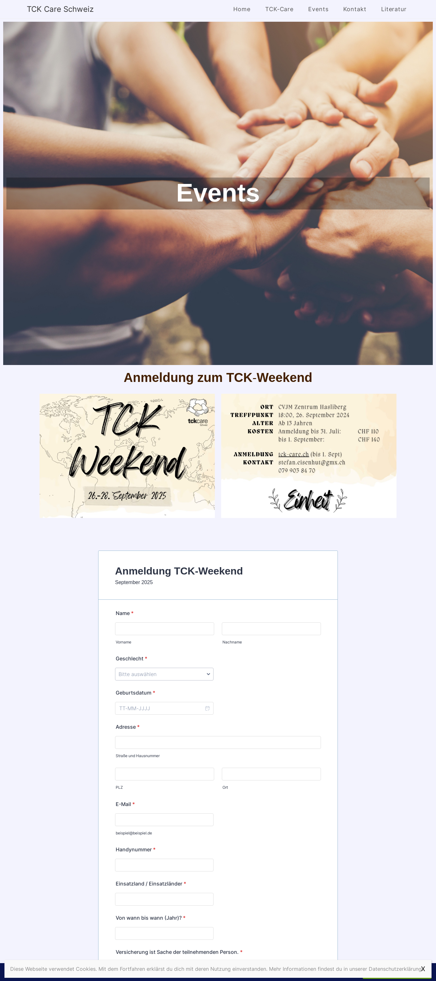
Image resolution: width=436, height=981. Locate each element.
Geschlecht (131, 658)
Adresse (128, 727)
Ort (225, 787)
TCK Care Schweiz (60, 9)
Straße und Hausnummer (138, 755)
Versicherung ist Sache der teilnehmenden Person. (179, 952)
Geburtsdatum (135, 692)
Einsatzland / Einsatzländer (151, 883)
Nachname (232, 642)
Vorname (123, 642)
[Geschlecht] (164, 674)
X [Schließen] (423, 969)
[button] (207, 708)
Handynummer (136, 849)
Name (125, 613)
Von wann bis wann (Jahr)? (150, 918)
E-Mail (125, 804)
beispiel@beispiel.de (134, 833)
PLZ (119, 787)
